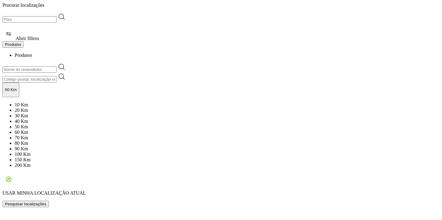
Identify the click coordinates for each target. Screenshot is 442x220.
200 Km (23, 165)
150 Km (23, 159)
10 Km (21, 104)
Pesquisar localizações (25, 204)
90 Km (21, 148)
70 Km (21, 137)
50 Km (21, 126)
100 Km (23, 154)
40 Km (21, 121)
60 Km (21, 132)
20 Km (21, 110)
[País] (29, 19)
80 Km (21, 143)
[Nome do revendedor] (29, 69)
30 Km (21, 115)
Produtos (23, 55)
